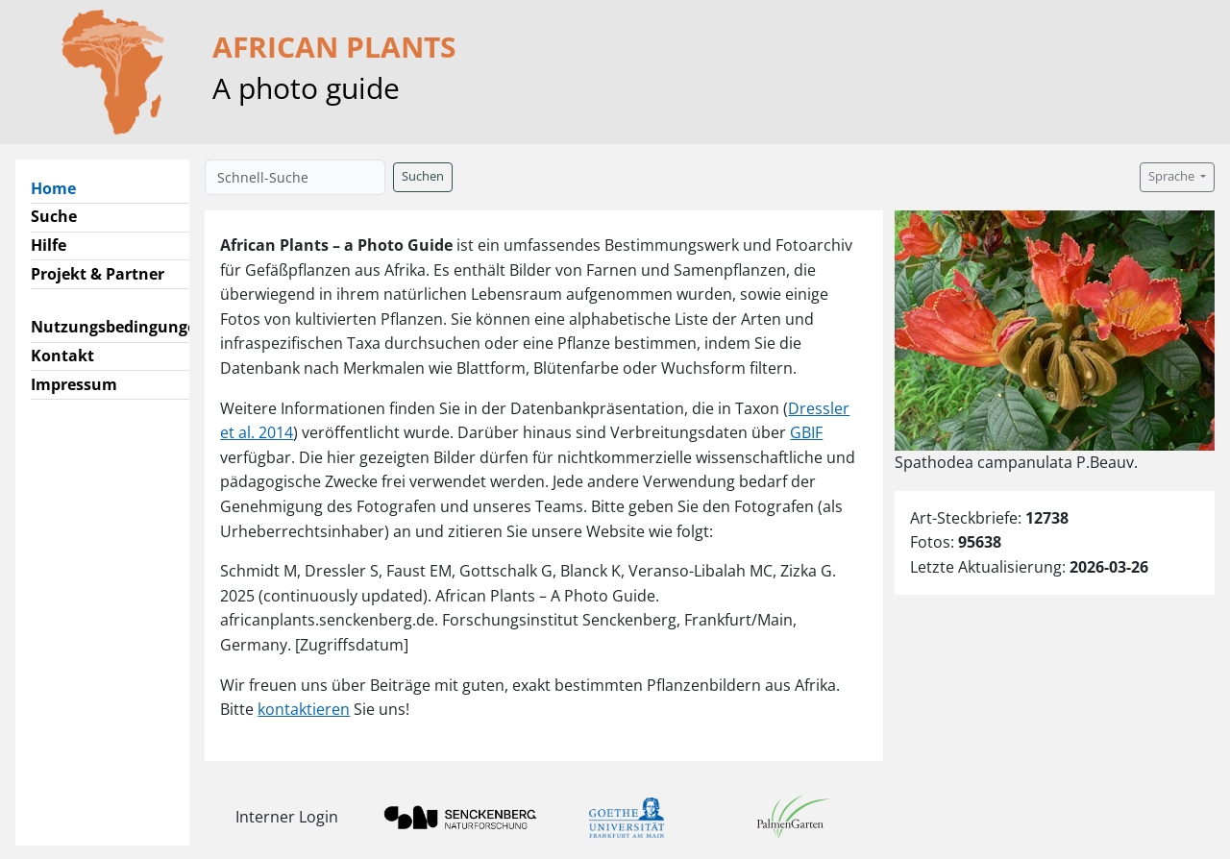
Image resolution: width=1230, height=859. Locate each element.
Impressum (74, 384)
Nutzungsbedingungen (119, 326)
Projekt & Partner (97, 273)
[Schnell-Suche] (295, 177)
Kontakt (62, 355)
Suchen (423, 176)
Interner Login (286, 816)
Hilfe (48, 245)
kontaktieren (304, 709)
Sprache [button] (1172, 176)
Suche (54, 216)
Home (61, 187)
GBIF (806, 432)
